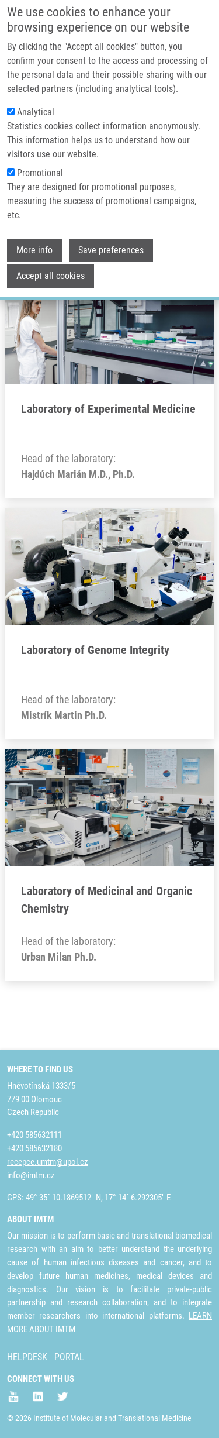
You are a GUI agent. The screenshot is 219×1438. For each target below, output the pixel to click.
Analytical (35, 93)
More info (34, 232)
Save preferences (111, 232)
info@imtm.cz (31, 1175)
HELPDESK (27, 1357)
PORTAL (69, 1357)
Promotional (40, 154)
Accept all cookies (50, 257)
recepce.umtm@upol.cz (47, 1162)
